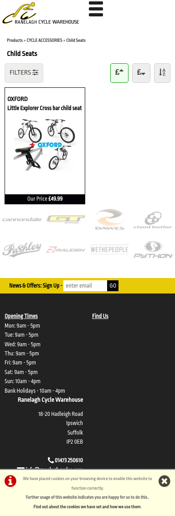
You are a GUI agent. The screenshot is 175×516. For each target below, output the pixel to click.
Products (15, 40)
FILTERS (24, 72)
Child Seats (75, 40)
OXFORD (44, 98)
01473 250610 (69, 460)
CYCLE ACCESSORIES (44, 40)
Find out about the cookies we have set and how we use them (86, 506)
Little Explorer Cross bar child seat (44, 107)
